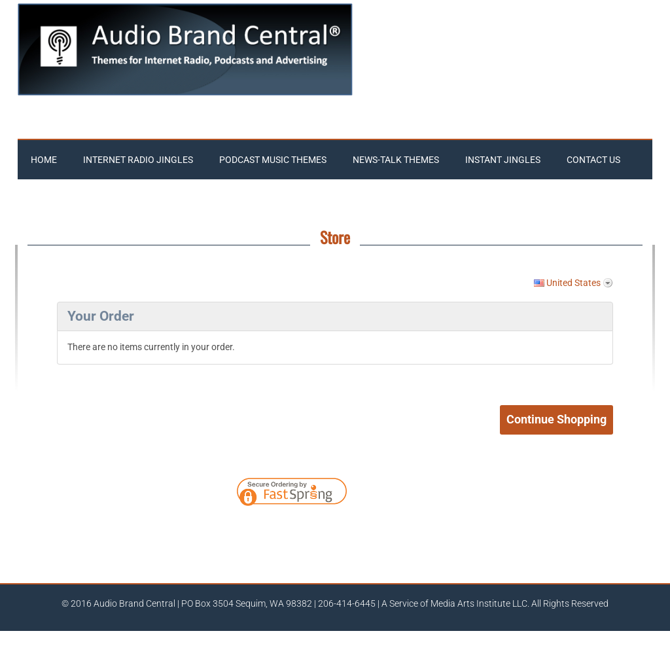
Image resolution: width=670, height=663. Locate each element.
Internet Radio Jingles (138, 159)
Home (44, 159)
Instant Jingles (502, 159)
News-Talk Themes (396, 159)
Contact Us (593, 159)
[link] (397, 494)
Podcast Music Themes (272, 159)
